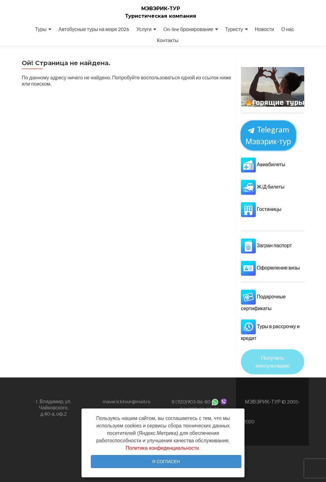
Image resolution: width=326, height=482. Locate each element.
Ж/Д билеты (262, 187)
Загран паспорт (266, 245)
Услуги (144, 29)
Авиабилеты (263, 164)
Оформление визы (270, 267)
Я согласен (166, 461)
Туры (41, 29)
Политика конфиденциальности (162, 448)
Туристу (234, 29)
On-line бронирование (188, 29)
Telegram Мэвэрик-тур (268, 135)
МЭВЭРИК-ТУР (160, 8)
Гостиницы (261, 209)
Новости (264, 29)
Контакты (167, 40)
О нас (287, 29)
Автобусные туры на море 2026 (93, 29)
